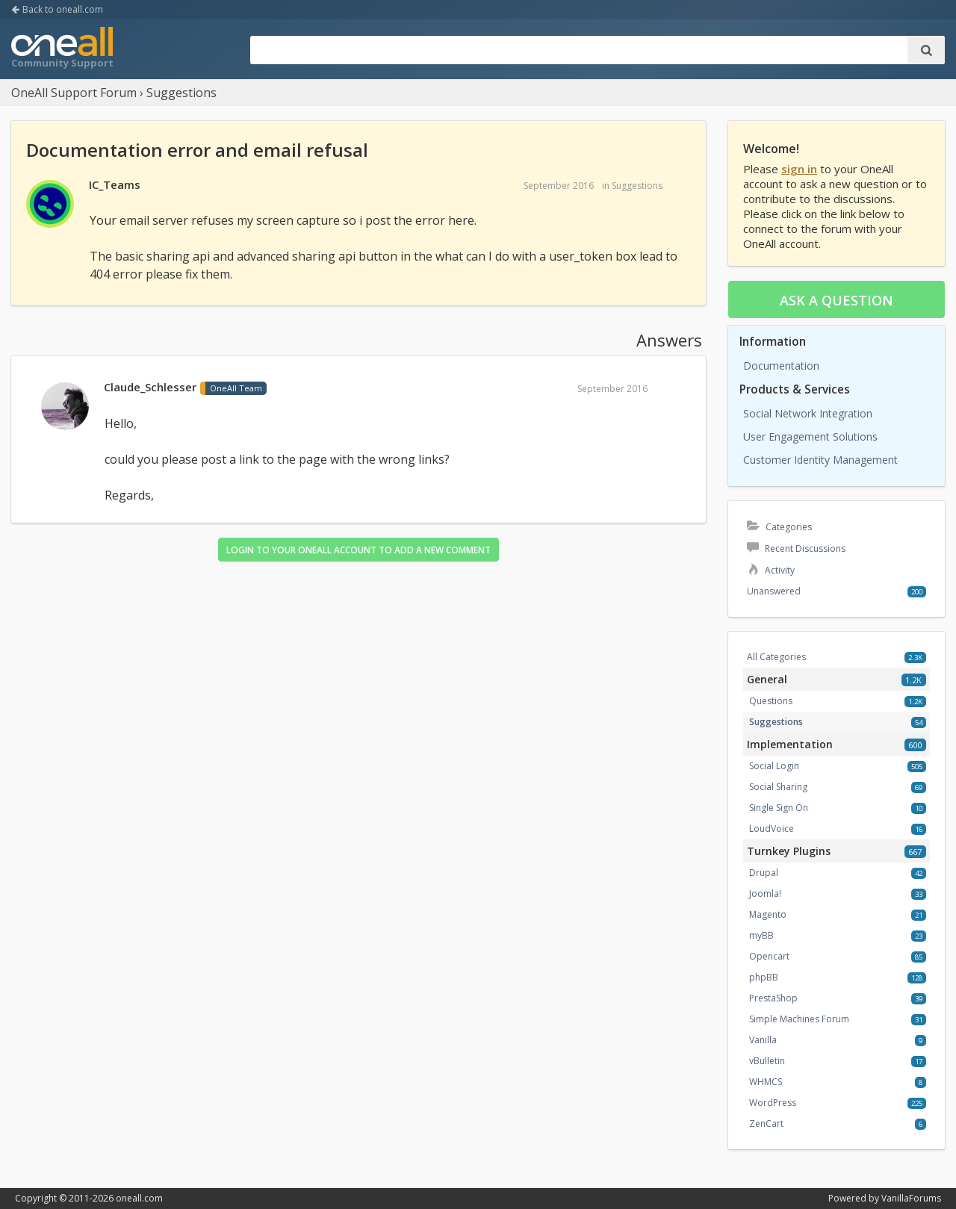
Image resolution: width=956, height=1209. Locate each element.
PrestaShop (773, 998)
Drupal (763, 872)
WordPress (772, 1102)
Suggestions (637, 185)
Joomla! (765, 893)
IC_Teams (114, 184)
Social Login (774, 765)
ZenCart (766, 1123)
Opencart (769, 956)
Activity (771, 570)
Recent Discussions (796, 548)
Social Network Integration (807, 413)
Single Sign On (778, 807)
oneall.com (139, 1198)
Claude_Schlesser (150, 386)
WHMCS (765, 1081)
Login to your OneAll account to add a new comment (358, 550)
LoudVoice (771, 828)
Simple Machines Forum (799, 1019)
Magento (767, 914)
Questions (770, 700)
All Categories (776, 656)
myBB (761, 935)
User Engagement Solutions (810, 436)
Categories (779, 526)
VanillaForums (911, 1198)
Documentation (781, 365)
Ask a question (836, 300)
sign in (799, 168)
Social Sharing (778, 786)
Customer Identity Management (820, 460)
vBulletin (767, 1060)
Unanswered (774, 591)
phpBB (763, 977)
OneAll (62, 49)
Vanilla (763, 1040)
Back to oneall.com (57, 9)
